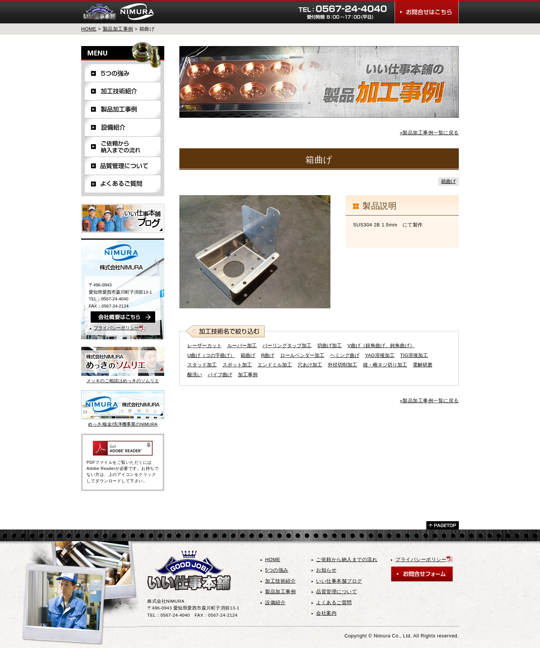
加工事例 (248, 374)
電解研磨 (422, 365)
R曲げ (267, 355)
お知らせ (326, 570)
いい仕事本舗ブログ (339, 581)
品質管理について (122, 166)
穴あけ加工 (310, 365)
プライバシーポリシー (119, 328)
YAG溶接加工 (380, 355)
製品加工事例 (118, 29)
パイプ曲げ (220, 374)
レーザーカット (204, 345)
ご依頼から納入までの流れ (122, 147)
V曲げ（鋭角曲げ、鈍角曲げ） (381, 345)
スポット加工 (237, 365)
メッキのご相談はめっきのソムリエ (122, 381)
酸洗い (194, 374)
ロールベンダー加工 (302, 355)
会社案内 (326, 613)
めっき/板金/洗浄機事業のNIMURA (122, 424)
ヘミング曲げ (344, 355)
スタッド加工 (202, 365)
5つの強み (122, 73)
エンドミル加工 (275, 365)
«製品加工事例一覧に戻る (429, 132)
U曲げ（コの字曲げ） (211, 355)
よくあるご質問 (122, 183)
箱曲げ (448, 181)
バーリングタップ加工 (287, 345)
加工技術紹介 (122, 91)
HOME (88, 29)
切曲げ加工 (329, 345)
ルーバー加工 (242, 345)
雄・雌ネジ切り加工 (385, 365)
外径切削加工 (342, 365)
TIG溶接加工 (414, 355)
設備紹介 (122, 128)
